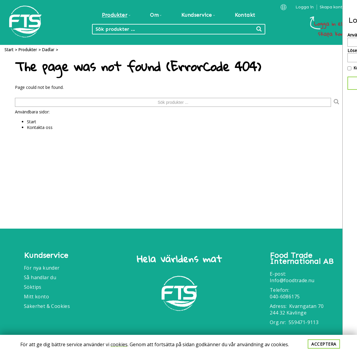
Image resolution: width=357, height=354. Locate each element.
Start (8, 49)
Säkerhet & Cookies (47, 306)
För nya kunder (42, 268)
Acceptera (323, 344)
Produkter (28, 49)
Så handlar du (40, 277)
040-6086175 (285, 296)
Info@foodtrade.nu (292, 280)
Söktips (33, 287)
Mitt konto (36, 296)
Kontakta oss (40, 127)
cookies (119, 344)
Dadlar (48, 49)
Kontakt (245, 15)
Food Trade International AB (301, 259)
